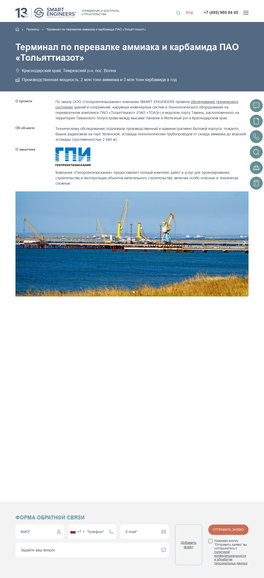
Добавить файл (188, 545)
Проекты (33, 29)
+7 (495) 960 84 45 (221, 12)
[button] (73, 243)
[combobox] (77, 531)
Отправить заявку (228, 530)
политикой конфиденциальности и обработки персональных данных (231, 557)
